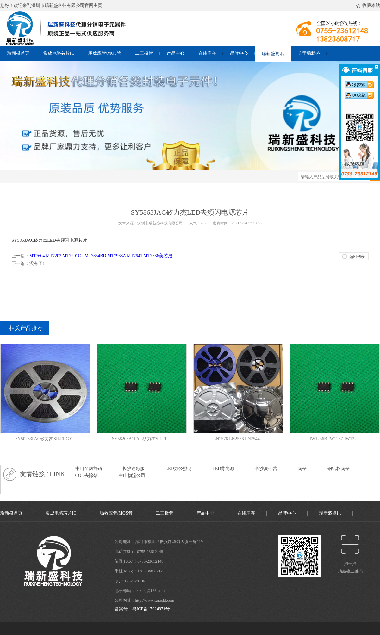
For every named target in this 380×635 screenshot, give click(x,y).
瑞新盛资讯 (273, 53)
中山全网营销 (88, 468)
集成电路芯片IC (58, 53)
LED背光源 (223, 468)
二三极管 (144, 53)
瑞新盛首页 (18, 53)
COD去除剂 (86, 475)
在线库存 (207, 53)
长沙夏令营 (266, 468)
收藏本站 (369, 6)
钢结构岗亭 (338, 468)
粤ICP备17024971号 (151, 609)
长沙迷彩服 (133, 468)
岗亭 (302, 468)
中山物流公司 (132, 475)
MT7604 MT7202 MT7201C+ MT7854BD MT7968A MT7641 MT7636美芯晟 (100, 255)
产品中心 (175, 53)
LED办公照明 (178, 468)
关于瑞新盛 (309, 53)
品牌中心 (239, 53)
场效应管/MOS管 (104, 53)
